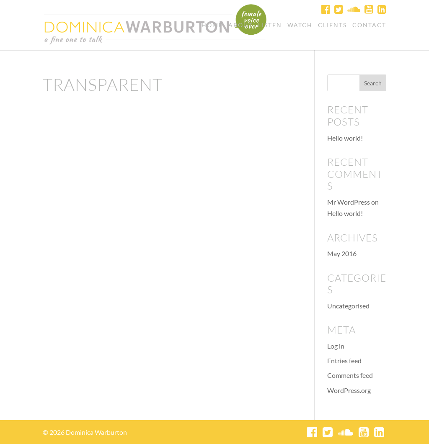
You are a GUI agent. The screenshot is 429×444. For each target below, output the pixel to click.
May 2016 (342, 253)
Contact (369, 25)
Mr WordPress (348, 202)
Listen (270, 25)
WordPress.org (349, 390)
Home (212, 25)
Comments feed (350, 375)
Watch (300, 25)
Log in (335, 346)
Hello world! (345, 138)
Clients (332, 25)
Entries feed (344, 360)
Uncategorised (348, 306)
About (240, 25)
